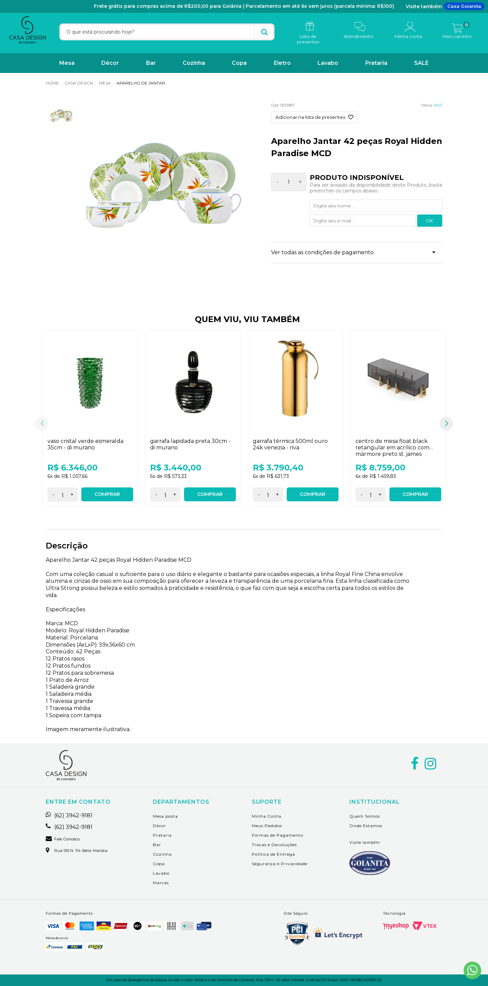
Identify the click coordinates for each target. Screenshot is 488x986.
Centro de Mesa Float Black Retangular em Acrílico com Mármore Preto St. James (392, 447)
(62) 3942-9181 (69, 815)
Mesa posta (165, 816)
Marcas (161, 882)
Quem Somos (364, 816)
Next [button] (446, 423)
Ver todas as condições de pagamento (322, 252)
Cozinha (194, 63)
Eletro (282, 63)
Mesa (67, 63)
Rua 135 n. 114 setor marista (76, 851)
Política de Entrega (273, 854)
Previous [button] (41, 423)
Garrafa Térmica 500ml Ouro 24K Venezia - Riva (290, 444)
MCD (438, 105)
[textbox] (166, 31)
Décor (110, 63)
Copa (239, 63)
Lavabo (328, 63)
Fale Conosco (63, 839)
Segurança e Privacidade (279, 863)
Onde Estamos (365, 825)
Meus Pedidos (267, 825)
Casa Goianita (464, 6)
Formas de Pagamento (277, 835)
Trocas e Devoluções (274, 844)
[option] (90, 423)
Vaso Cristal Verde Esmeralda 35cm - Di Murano (85, 444)
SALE (421, 63)
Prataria (376, 63)
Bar (151, 63)
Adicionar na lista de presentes (310, 117)
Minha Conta (266, 816)
